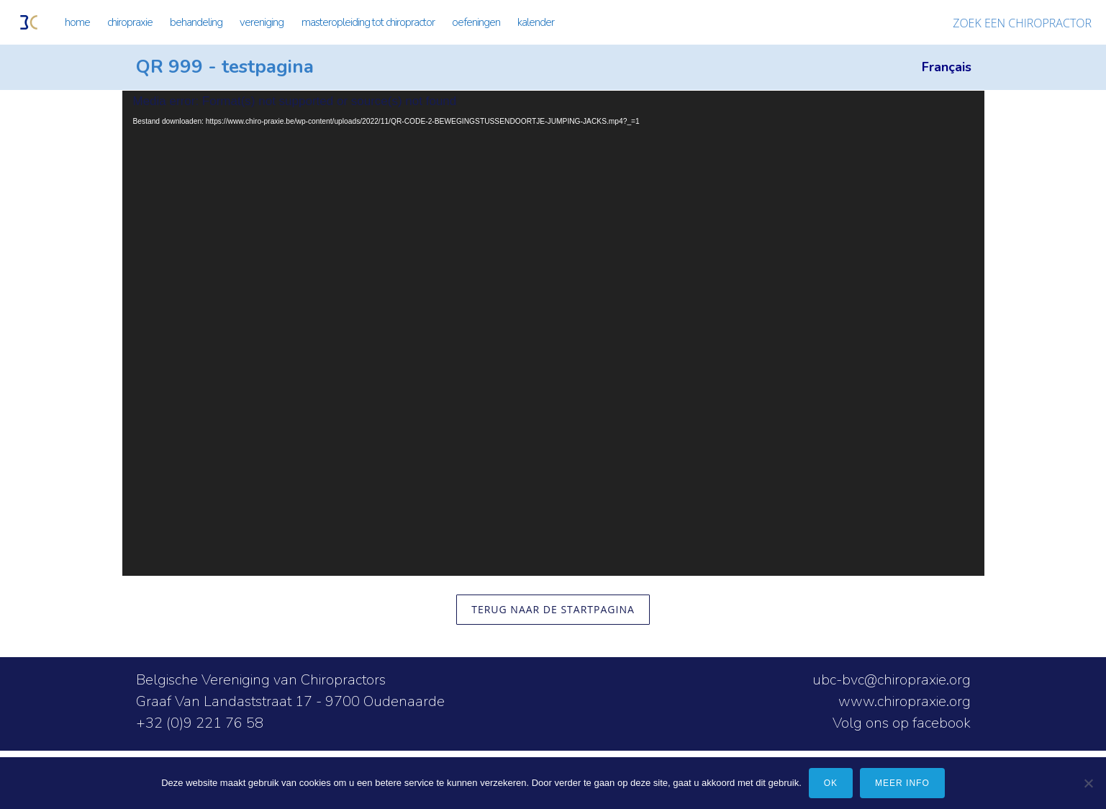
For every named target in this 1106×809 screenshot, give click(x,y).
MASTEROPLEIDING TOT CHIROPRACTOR (368, 22)
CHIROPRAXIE (130, 22)
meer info (902, 783)
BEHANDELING (196, 22)
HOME (77, 22)
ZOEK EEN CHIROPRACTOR (1022, 23)
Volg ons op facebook (902, 723)
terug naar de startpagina (553, 609)
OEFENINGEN (476, 22)
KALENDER (535, 22)
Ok (831, 783)
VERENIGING (262, 22)
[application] (553, 333)
